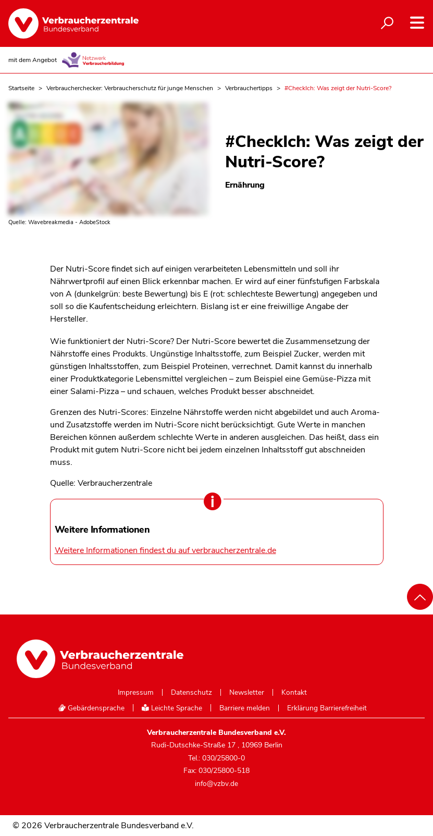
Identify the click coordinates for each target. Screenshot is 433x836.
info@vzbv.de (216, 784)
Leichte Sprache (172, 708)
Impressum (136, 692)
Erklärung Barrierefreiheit (327, 708)
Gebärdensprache (91, 708)
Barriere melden (244, 708)
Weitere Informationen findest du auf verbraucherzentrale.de (165, 550)
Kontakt (294, 692)
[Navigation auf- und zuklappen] (417, 22)
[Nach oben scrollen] (420, 597)
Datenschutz (191, 692)
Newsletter (246, 692)
